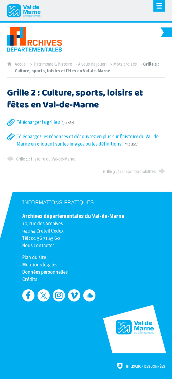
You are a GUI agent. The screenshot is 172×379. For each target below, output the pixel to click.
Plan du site (34, 257)
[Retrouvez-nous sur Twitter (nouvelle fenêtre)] (44, 295)
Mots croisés (125, 64)
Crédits (29, 279)
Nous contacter (38, 245)
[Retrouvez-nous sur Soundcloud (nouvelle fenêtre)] (89, 295)
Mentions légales (39, 265)
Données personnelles (45, 272)
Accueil (21, 64)
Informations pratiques (58, 202)
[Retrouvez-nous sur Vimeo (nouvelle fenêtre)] (74, 295)
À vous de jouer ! (92, 64)
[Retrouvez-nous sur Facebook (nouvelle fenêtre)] (28, 295)
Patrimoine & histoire (53, 64)
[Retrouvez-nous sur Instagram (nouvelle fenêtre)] (59, 295)
